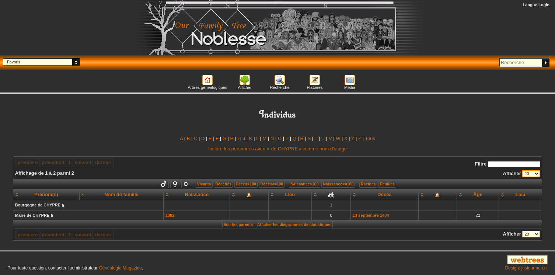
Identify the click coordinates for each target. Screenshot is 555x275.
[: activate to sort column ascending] (249, 194)
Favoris (13, 62)
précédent (53, 162)
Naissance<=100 (338, 184)
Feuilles (387, 184)
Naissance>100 (304, 184)
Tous (370, 138)
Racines (368, 184)
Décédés (223, 184)
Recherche (279, 87)
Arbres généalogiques (207, 87)
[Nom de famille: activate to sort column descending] (122, 194)
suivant (82, 162)
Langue (530, 5)
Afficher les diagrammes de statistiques (294, 224)
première (28, 162)
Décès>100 (246, 184)
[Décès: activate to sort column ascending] (384, 194)
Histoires (315, 87)
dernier (103, 162)
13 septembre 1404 (371, 215)
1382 (169, 215)
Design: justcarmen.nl (526, 268)
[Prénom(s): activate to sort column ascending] (46, 194)
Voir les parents (238, 224)
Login (543, 5)
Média (349, 87)
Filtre (508, 164)
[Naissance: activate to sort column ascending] (196, 194)
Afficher (244, 87)
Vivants (204, 184)
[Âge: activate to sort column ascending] (478, 194)
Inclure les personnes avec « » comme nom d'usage (277, 149)
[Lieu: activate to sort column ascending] (289, 194)
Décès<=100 (272, 184)
